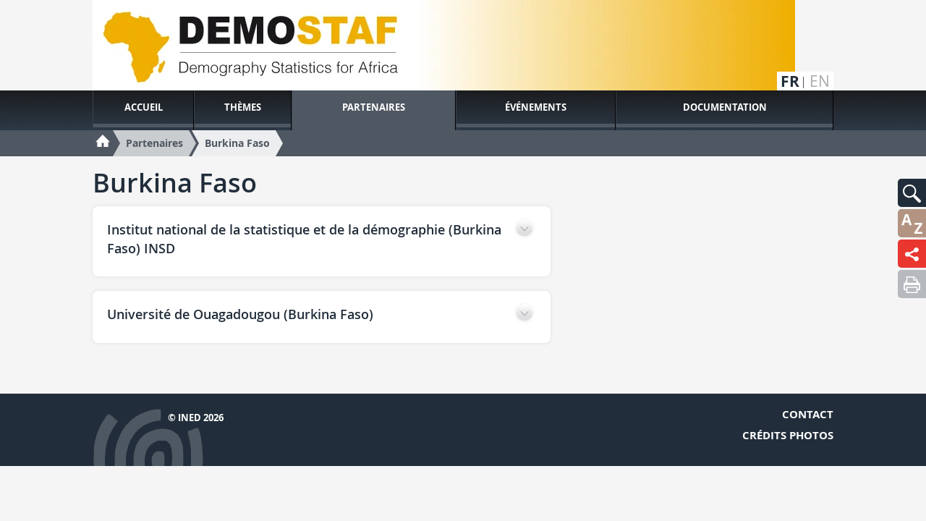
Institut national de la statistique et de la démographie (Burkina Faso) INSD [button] (304, 238)
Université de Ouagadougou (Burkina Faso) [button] (240, 314)
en (820, 81)
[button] (912, 193)
